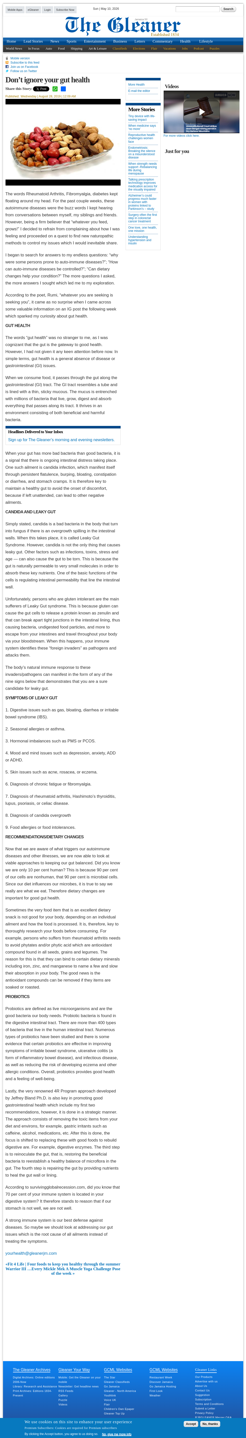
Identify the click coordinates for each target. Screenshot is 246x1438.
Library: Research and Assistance (35, 1386)
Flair (154, 48)
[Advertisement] (63, 1313)
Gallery (63, 1395)
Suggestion (202, 1394)
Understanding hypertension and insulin (139, 240)
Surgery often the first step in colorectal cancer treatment (142, 218)
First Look (156, 1390)
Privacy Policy (204, 1412)
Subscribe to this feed (25, 62)
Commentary (163, 41)
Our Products (204, 1376)
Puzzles (214, 48)
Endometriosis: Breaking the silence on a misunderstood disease (141, 152)
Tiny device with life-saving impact (141, 118)
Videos (63, 1404)
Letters (139, 41)
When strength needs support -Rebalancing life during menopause (142, 169)
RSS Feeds (66, 1390)
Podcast (199, 48)
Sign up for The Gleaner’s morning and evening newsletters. (61, 440)
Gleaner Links (206, 1370)
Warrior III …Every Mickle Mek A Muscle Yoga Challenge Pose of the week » (63, 1271)
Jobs (185, 48)
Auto (49, 48)
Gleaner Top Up (114, 1413)
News (54, 41)
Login (47, 9)
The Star (109, 1377)
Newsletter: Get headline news (79, 1386)
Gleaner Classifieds (117, 1381)
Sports (71, 41)
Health (185, 41)
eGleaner (33, 9)
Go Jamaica (112, 1386)
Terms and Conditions (209, 1403)
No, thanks (210, 1424)
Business (120, 41)
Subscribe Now (65, 9)
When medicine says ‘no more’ (142, 127)
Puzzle (63, 1399)
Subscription (203, 1399)
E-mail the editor (139, 91)
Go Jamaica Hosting (163, 1386)
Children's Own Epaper (119, 1408)
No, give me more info (116, 1434)
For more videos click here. (182, 135)
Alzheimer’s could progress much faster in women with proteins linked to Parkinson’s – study (142, 202)
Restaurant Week (161, 1377)
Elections (139, 48)
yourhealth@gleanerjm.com (31, 1253)
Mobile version (20, 58)
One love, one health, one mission (142, 229)
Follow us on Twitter (24, 71)
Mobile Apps (15, 9)
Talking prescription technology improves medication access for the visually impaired (142, 184)
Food (61, 48)
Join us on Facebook (24, 67)
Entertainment (95, 41)
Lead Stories (33, 41)
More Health (136, 84)
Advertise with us (206, 1381)
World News (14, 48)
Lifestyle (206, 41)
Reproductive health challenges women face (141, 138)
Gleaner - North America (120, 1390)
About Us (201, 1385)
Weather (155, 1395)
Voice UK (110, 1399)
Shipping (76, 48)
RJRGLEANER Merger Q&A (213, 1417)
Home (11, 41)
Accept (191, 1424)
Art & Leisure (97, 48)
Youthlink (110, 1395)
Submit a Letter (205, 1408)
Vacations (169, 48)
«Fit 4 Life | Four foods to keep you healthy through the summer (63, 1264)
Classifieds (120, 48)
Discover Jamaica (161, 1381)
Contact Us (202, 1390)
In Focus (34, 48)
